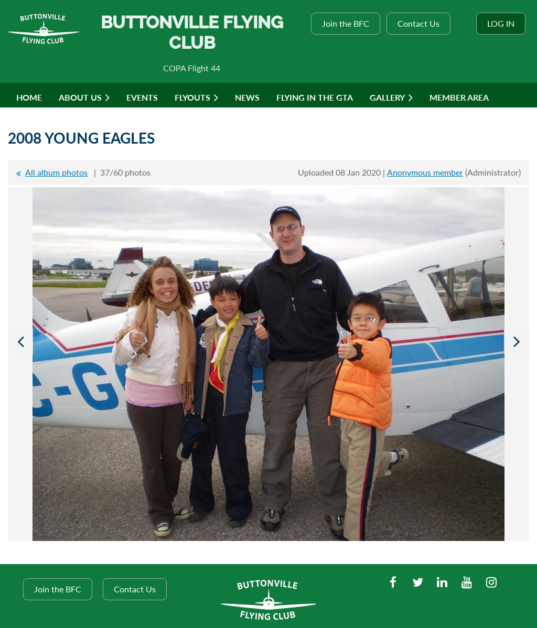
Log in (500, 23)
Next (516, 341)
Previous (20, 341)
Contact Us (418, 23)
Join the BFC (345, 23)
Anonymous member (425, 172)
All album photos (56, 172)
